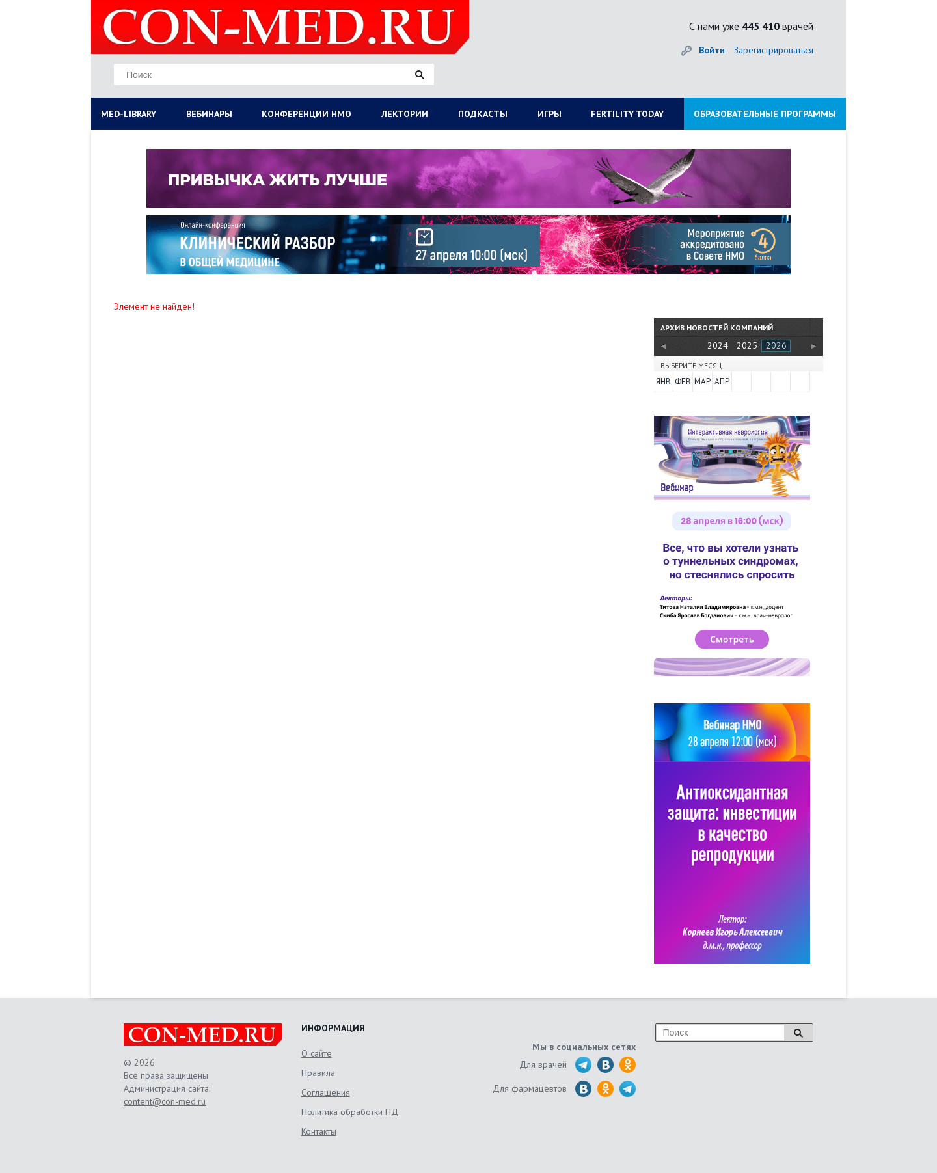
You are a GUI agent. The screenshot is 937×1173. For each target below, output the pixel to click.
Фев (683, 381)
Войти (712, 50)
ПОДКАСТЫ (483, 114)
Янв (663, 381)
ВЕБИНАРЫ (209, 114)
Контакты (318, 1131)
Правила (318, 1073)
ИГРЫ (549, 114)
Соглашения (325, 1092)
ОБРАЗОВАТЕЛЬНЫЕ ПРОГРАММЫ (765, 114)
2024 (717, 345)
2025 (747, 345)
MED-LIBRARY (128, 114)
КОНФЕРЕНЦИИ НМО (306, 114)
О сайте (316, 1053)
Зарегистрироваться (773, 50)
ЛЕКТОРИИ (404, 114)
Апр (721, 381)
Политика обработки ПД (349, 1112)
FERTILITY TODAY (627, 114)
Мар (702, 381)
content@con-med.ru (165, 1101)
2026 (776, 345)
